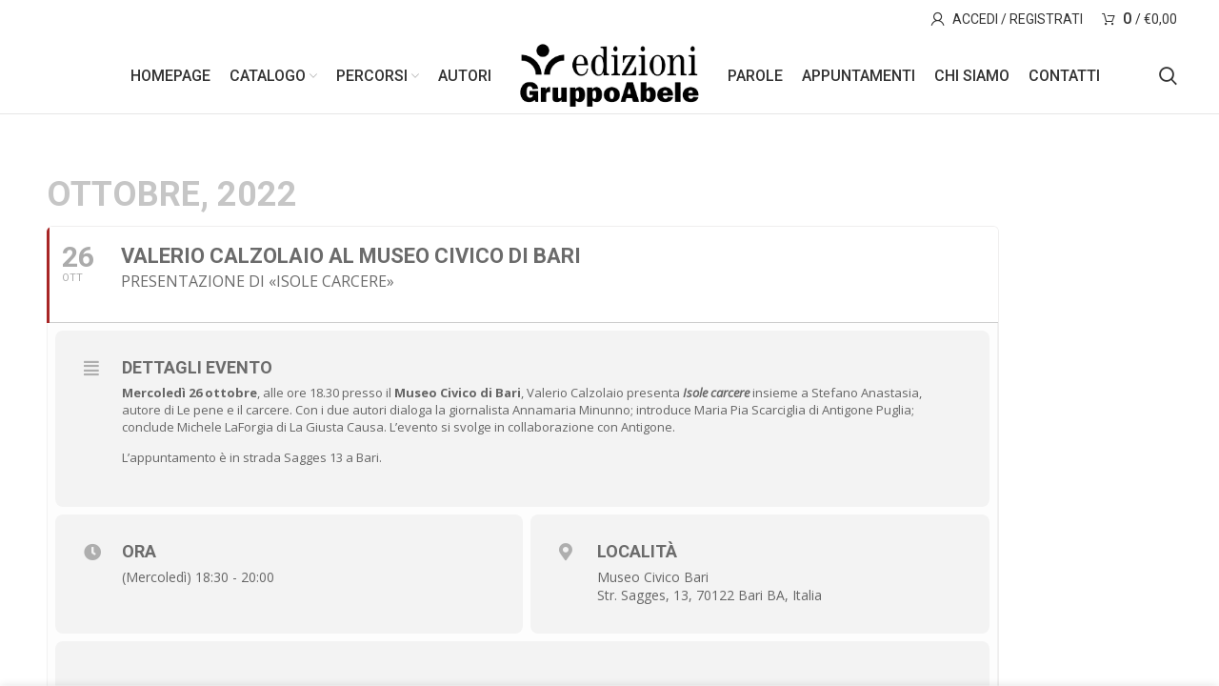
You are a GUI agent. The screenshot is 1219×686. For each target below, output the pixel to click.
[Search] (1168, 76)
